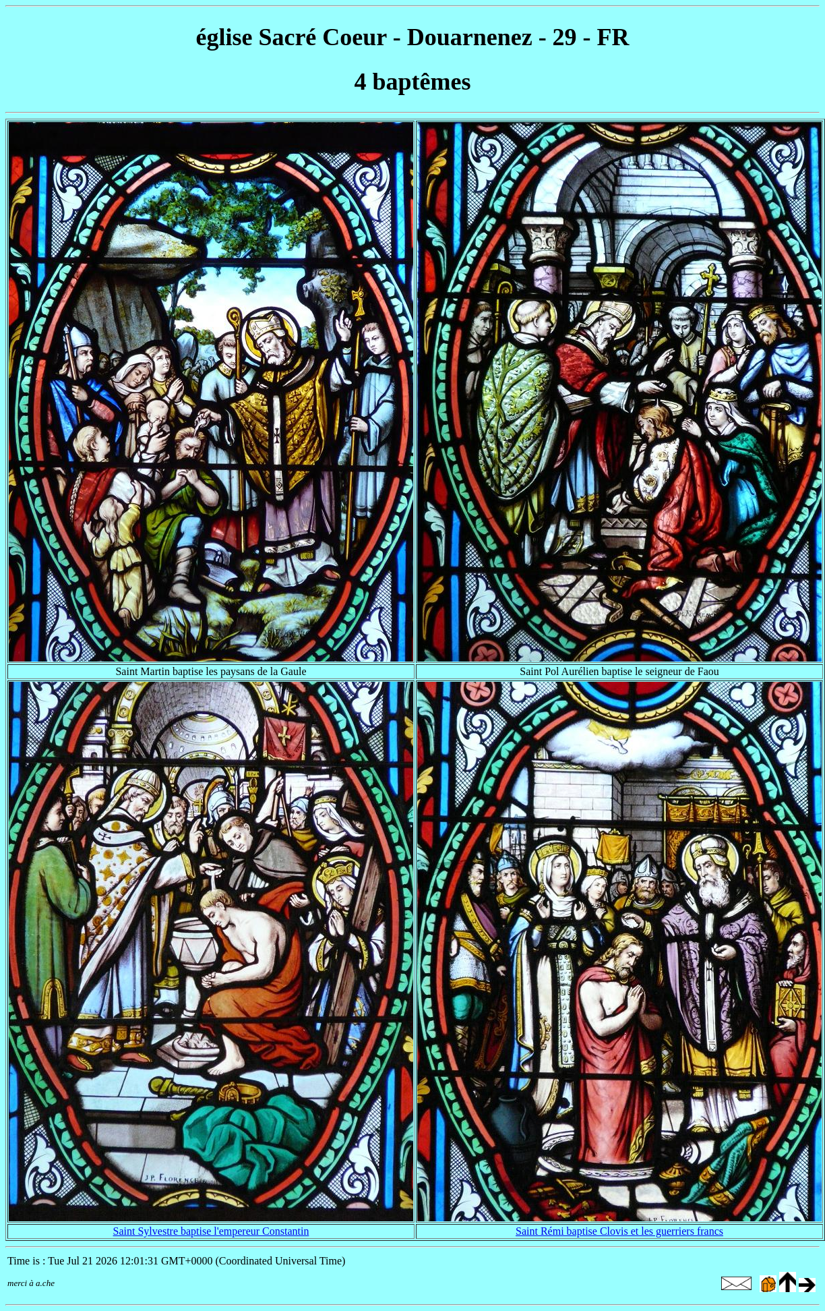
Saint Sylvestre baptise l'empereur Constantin (211, 1231)
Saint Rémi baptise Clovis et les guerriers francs (619, 1231)
